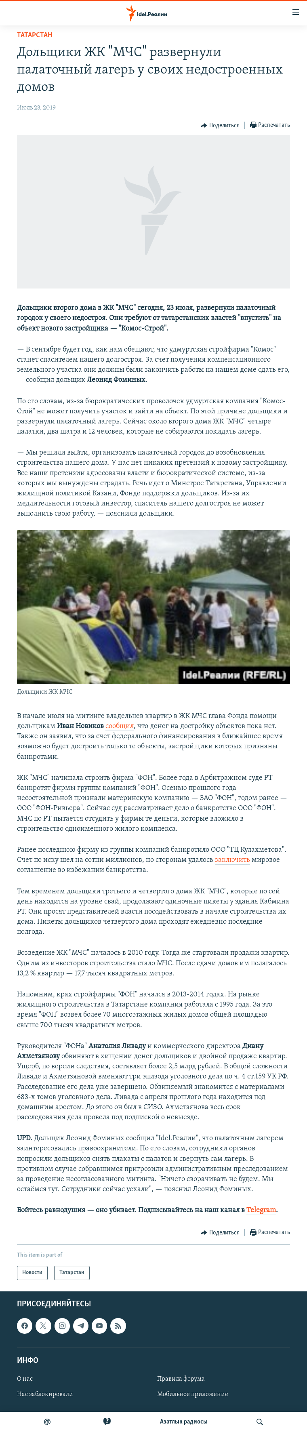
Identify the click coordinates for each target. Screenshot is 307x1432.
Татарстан (34, 35)
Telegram (261, 1210)
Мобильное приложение (192, 1394)
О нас (25, 1379)
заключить (232, 860)
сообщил (119, 726)
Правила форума (181, 1379)
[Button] (220, 125)
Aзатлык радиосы (184, 1422)
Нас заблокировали (45, 1394)
